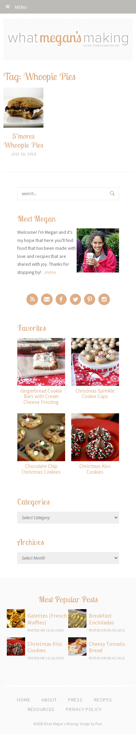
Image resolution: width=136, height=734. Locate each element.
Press (75, 700)
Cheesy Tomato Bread (107, 647)
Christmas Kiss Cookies (44, 647)
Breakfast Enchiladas (101, 618)
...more (49, 272)
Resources (41, 709)
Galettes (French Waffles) (47, 618)
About (49, 700)
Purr (98, 723)
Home (23, 700)
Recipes (103, 700)
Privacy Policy (83, 709)
